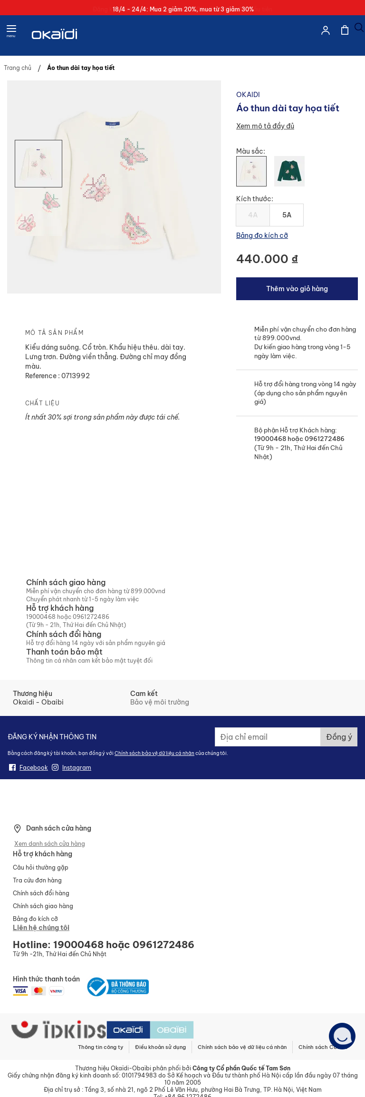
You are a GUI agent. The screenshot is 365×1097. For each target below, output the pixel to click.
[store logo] (55, 45)
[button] (38, 211)
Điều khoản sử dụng (160, 1047)
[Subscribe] (339, 736)
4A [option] (253, 215)
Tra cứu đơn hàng (37, 880)
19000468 (270, 438)
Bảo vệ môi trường (159, 702)
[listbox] (297, 175)
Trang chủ (17, 67)
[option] (251, 171)
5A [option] (286, 215)
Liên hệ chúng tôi (41, 927)
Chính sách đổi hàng (41, 893)
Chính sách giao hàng (43, 906)
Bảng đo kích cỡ (262, 235)
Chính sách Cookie (323, 1047)
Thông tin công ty (100, 1047)
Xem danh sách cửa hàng (49, 843)
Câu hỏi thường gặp (40, 867)
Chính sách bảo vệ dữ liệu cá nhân (154, 753)
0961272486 (324, 438)
